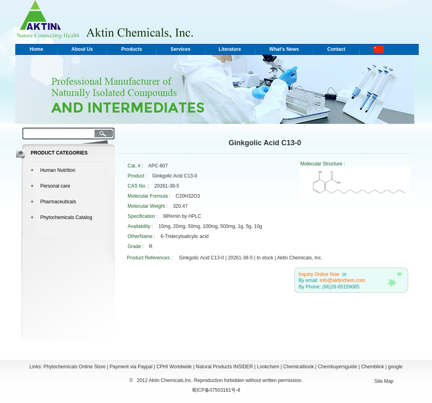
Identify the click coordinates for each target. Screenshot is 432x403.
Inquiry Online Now (318, 274)
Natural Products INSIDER (224, 367)
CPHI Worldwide (174, 367)
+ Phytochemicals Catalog (61, 217)
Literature (230, 49)
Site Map (383, 381)
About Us (82, 49)
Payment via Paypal (131, 367)
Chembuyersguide (337, 367)
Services (180, 49)
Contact (336, 49)
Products (131, 49)
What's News (284, 49)
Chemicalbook (298, 367)
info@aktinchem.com (342, 280)
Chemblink (372, 367)
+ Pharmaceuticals (53, 202)
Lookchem (268, 367)
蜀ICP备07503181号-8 (216, 390)
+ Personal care (50, 186)
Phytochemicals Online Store (75, 367)
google (395, 367)
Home (36, 49)
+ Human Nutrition (53, 170)
